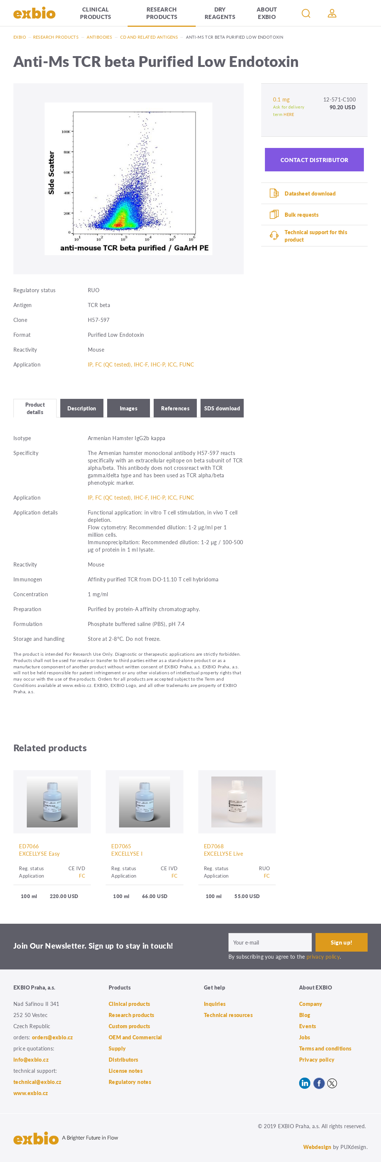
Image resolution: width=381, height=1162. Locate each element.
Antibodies (99, 37)
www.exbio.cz (30, 1093)
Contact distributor (315, 160)
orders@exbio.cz (52, 1037)
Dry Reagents (220, 12)
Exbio (19, 37)
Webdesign (317, 1146)
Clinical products (95, 12)
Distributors (123, 1059)
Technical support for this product (316, 235)
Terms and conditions (325, 1048)
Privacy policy (316, 1059)
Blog (305, 1015)
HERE (289, 114)
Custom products (129, 1026)
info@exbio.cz (31, 1059)
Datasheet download (310, 193)
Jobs (304, 1037)
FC (82, 875)
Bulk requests (301, 214)
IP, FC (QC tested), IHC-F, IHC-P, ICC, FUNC (141, 364)
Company (311, 1003)
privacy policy (323, 956)
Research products (161, 12)
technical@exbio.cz (37, 1081)
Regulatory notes (130, 1081)
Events (307, 1026)
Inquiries (214, 1003)
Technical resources (228, 1015)
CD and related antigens (149, 37)
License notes (126, 1070)
